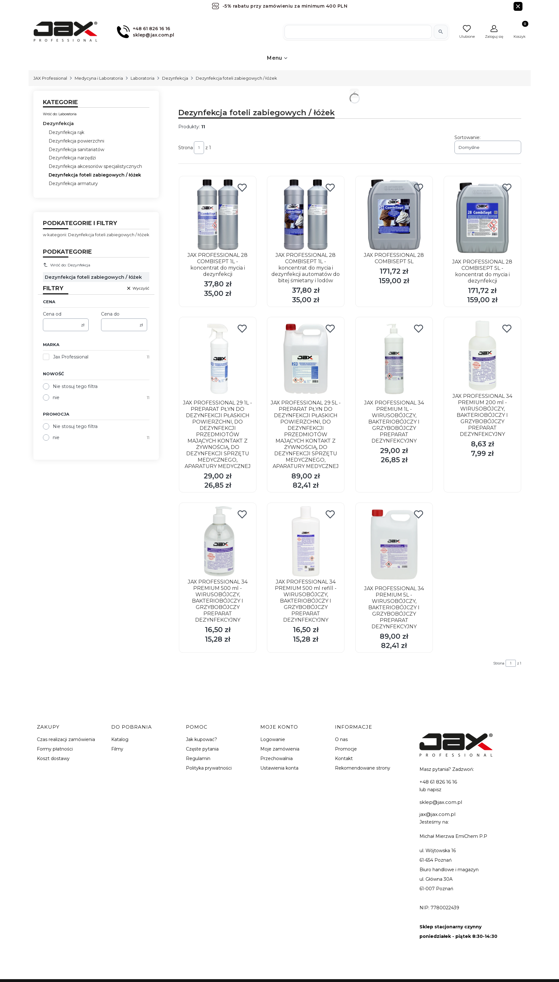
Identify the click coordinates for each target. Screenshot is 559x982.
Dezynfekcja (175, 78)
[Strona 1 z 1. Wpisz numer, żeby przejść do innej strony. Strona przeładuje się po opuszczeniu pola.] (199, 147)
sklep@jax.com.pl (440, 802)
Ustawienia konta (279, 768)
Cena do (110, 314)
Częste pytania (202, 749)
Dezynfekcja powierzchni (76, 141)
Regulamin (198, 758)
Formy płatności (55, 749)
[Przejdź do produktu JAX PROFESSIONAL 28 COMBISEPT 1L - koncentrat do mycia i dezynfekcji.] (217, 214)
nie (56, 397)
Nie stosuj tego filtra (75, 386)
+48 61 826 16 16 (438, 782)
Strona (185, 147)
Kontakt (344, 758)
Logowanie (272, 739)
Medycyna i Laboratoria (99, 78)
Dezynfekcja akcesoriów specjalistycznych (95, 166)
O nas (341, 739)
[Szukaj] (441, 32)
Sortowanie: (467, 137)
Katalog (119, 739)
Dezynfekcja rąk (66, 132)
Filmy (117, 749)
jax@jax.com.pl (437, 814)
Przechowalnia (276, 758)
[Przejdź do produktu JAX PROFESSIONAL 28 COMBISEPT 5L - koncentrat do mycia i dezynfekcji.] (482, 217)
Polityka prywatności (209, 768)
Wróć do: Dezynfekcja (67, 264)
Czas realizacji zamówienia (66, 739)
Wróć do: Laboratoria (60, 114)
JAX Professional (50, 78)
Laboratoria (142, 78)
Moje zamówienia (279, 749)
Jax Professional (70, 357)
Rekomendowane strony (362, 768)
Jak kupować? (201, 739)
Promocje (346, 749)
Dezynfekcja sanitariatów (76, 149)
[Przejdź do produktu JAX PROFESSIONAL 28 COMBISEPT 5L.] (394, 214)
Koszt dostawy (53, 758)
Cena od (52, 314)
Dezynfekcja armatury (73, 183)
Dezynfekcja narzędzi (72, 158)
